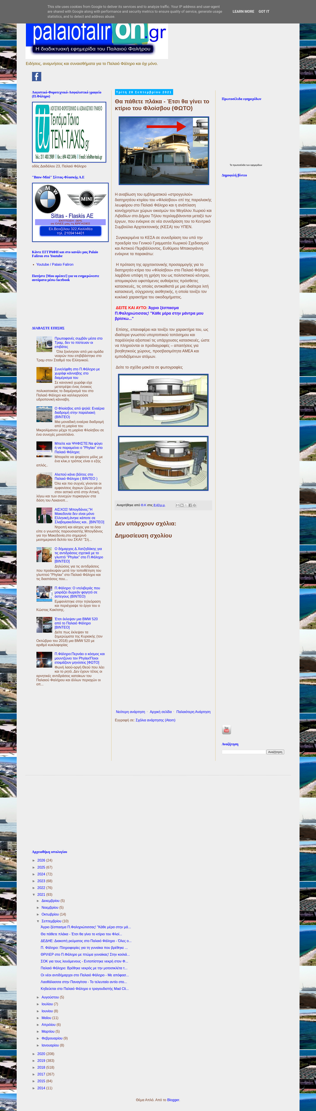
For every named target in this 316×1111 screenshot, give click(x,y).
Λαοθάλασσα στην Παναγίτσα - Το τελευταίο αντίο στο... (84, 982)
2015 (41, 1081)
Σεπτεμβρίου (51, 921)
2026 (41, 860)
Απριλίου (48, 1025)
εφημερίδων (256, 165)
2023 (41, 881)
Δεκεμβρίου (50, 901)
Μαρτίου (48, 1031)
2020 (41, 1054)
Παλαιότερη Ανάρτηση (193, 712)
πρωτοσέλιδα (239, 165)
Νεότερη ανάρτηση (130, 712)
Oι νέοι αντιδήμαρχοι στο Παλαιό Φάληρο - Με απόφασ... (85, 975)
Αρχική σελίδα (161, 712)
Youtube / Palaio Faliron (55, 264)
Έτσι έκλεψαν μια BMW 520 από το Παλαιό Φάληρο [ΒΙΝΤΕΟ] (76, 623)
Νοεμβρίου (50, 907)
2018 (41, 1067)
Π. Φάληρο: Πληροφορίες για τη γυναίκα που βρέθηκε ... (84, 948)
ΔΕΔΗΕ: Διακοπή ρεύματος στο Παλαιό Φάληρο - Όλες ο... (86, 941)
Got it (264, 11)
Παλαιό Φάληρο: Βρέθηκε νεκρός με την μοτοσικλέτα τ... (84, 968)
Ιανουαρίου (50, 1045)
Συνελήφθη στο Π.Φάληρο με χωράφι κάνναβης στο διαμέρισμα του (77, 373)
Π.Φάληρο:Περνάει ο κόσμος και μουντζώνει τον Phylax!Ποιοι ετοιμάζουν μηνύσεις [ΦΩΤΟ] (80, 658)
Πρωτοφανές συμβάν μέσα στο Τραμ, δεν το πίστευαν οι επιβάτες (78, 343)
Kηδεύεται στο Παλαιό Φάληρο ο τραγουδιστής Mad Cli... (85, 989)
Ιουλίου (47, 1004)
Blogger (173, 1100)
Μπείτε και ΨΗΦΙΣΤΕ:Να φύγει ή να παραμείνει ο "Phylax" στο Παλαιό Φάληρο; (79, 448)
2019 (41, 1061)
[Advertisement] (163, 671)
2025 (41, 867)
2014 (41, 1088)
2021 (41, 894)
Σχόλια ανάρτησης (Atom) (155, 720)
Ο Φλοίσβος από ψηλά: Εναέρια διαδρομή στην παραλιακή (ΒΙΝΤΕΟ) (79, 413)
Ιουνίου (47, 1011)
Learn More (243, 11)
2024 (41, 874)
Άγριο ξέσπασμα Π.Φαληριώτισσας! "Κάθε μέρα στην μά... (86, 927)
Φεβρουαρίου (52, 1038)
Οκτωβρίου (50, 914)
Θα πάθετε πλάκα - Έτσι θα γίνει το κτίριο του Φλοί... (81, 934)
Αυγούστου (50, 997)
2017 (41, 1074)
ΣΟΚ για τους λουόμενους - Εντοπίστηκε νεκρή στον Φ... (84, 961)
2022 (41, 888)
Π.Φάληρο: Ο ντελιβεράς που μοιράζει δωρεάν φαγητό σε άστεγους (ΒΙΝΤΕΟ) (77, 592)
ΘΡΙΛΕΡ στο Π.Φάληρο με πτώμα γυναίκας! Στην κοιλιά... (85, 954)
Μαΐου (46, 1018)
